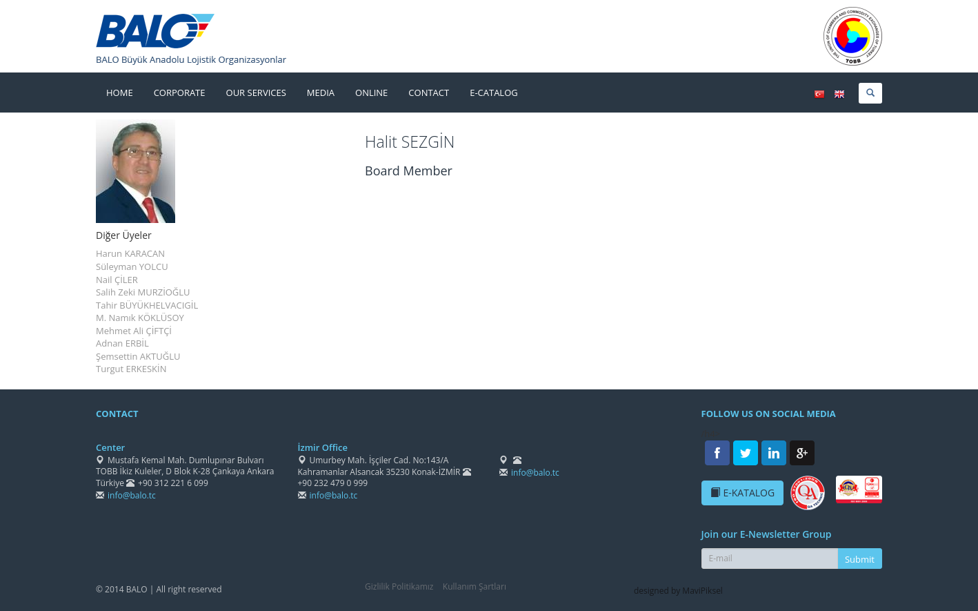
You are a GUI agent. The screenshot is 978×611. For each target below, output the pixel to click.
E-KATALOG (742, 492)
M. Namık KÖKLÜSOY (140, 317)
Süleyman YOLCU (132, 266)
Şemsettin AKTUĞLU (138, 356)
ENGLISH (839, 94)
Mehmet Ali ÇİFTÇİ (134, 330)
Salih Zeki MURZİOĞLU (143, 292)
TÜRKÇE (819, 94)
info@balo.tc (132, 495)
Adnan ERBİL (122, 343)
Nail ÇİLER (117, 279)
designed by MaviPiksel (678, 591)
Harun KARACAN (130, 253)
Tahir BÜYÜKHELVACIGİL (147, 305)
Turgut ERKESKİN (131, 368)
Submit (860, 559)
